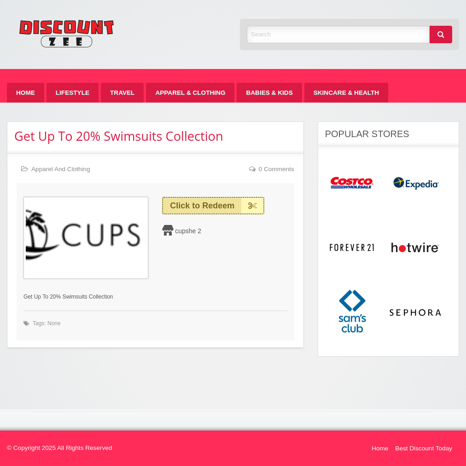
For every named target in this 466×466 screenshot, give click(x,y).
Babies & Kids (269, 92)
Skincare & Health (346, 92)
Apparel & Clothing (190, 92)
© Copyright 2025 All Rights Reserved (59, 447)
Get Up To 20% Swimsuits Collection (118, 135)
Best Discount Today (423, 448)
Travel (122, 92)
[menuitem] (25, 93)
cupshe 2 (188, 231)
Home (25, 92)
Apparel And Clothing (60, 169)
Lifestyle (72, 92)
